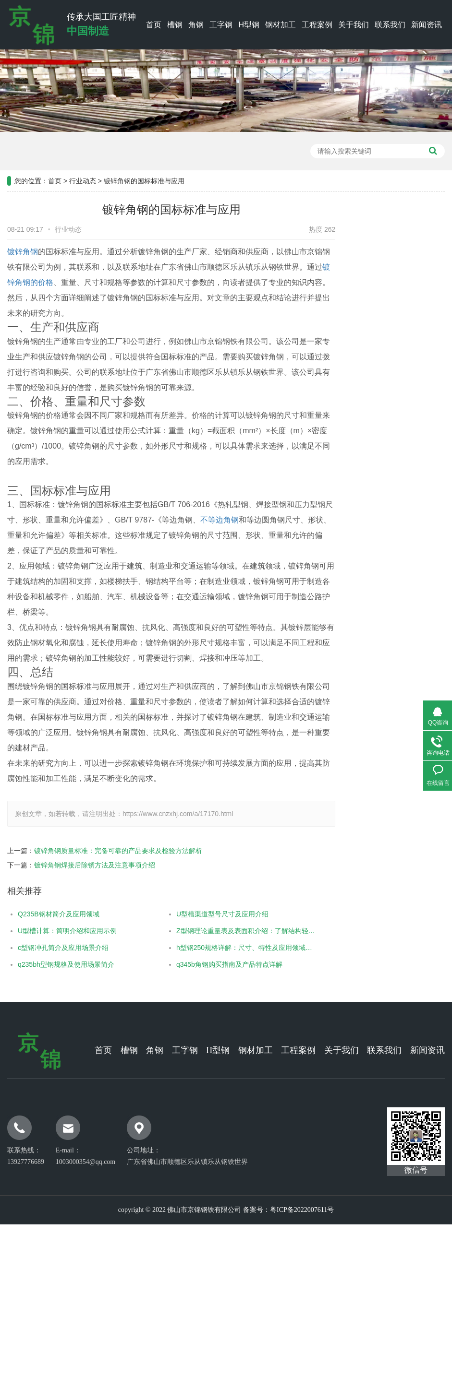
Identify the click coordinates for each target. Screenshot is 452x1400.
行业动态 (82, 168)
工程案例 (317, 25)
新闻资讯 (426, 25)
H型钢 (248, 25)
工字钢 (220, 25)
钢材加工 (280, 25)
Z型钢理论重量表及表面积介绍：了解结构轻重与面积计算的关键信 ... (234, 931)
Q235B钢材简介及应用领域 (46, 914)
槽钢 (175, 25)
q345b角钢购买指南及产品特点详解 (216, 964)
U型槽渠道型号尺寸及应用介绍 (209, 914)
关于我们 (353, 25)
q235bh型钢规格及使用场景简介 (53, 964)
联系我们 (390, 25)
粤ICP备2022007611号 (302, 1209)
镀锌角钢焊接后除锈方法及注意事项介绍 (82, 865)
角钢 (196, 25)
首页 (153, 25)
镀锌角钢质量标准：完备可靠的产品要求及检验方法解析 (106, 850)
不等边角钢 (207, 520)
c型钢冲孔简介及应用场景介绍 (50, 947)
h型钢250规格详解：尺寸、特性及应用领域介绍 (234, 947)
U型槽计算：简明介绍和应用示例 (54, 931)
